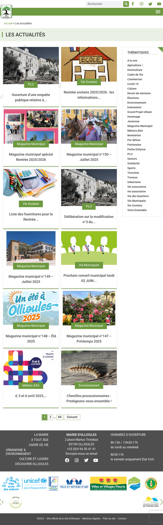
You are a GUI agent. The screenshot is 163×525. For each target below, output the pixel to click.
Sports (131, 168)
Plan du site (109, 518)
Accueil (8, 23)
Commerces (134, 79)
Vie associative (136, 186)
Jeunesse (133, 121)
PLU (31, 84)
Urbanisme (134, 182)
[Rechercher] (126, 4)
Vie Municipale (89, 265)
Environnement (89, 385)
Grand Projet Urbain (139, 112)
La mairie (41, 435)
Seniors (132, 158)
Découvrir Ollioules (31, 464)
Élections (133, 98)
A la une (132, 60)
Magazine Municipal (31, 144)
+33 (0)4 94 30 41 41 (81, 449)
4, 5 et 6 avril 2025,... (31, 396)
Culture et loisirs (33, 459)
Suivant (72, 417)
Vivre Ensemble (137, 210)
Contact (122, 518)
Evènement (134, 107)
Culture (132, 88)
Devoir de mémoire (139, 93)
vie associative (136, 191)
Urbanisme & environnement (18, 452)
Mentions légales (91, 518)
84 (60, 417)
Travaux (132, 177)
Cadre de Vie (135, 74)
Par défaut (133, 140)
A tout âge (39, 440)
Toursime (133, 172)
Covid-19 (132, 83)
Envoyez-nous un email (81, 453)
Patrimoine (134, 144)
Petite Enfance (136, 149)
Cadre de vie (38, 445)
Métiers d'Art (30, 385)
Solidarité (133, 163)
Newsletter (134, 135)
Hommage (133, 116)
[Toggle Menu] (158, 11)
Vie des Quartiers (138, 196)
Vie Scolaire (89, 82)
